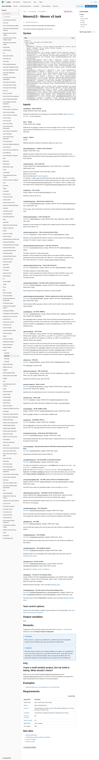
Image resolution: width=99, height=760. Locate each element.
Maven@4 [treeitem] (6, 353)
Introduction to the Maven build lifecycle (55, 129)
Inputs (81, 16)
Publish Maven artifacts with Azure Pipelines (38, 737)
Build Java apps (30, 741)
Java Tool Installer (31, 739)
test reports (64, 487)
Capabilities (26, 712)
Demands (26, 708)
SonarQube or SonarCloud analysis (46, 469)
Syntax (82, 14)
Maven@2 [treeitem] (6, 358)
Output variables (84, 18)
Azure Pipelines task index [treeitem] (9, 20)
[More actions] (74, 11)
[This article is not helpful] (95, 32)
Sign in (95, 2)
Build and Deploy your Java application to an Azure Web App (42, 687)
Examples (82, 22)
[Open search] (91, 2)
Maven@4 (49, 29)
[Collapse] (19, 10)
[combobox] (10, 13)
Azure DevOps (32, 11)
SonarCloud (26, 467)
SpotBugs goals (55, 584)
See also (82, 26)
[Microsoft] (3, 2)
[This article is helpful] (93, 32)
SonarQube (68, 465)
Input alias (26, 203)
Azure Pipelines (42, 11)
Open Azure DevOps (91, 6)
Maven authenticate (31, 735)
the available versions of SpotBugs (39, 569)
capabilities (51, 708)
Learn (24, 11)
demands (68, 708)
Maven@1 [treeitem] (6, 361)
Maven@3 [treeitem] (6, 356)
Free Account (80, 6)
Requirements (83, 24)
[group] (49, 70)
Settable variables (28, 720)
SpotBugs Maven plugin (29, 556)
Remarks (82, 20)
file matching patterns (42, 176)
